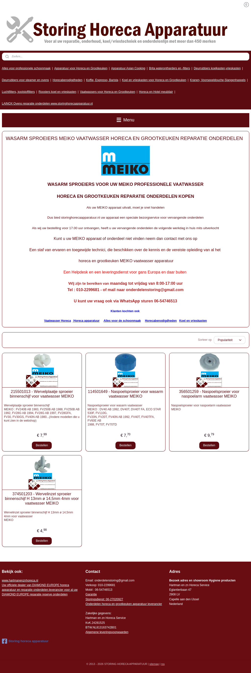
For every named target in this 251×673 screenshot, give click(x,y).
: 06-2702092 (113, 599)
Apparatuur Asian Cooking (128, 68)
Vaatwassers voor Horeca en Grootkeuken (107, 92)
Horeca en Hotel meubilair (156, 92)
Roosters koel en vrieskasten (57, 92)
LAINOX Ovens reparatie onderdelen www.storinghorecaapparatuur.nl (47, 103)
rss (163, 663)
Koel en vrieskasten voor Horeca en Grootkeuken (154, 80)
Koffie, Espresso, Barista (102, 80)
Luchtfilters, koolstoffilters (18, 92)
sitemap (154, 663)
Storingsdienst (95, 599)
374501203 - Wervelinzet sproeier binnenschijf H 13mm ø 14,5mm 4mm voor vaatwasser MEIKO (42, 498)
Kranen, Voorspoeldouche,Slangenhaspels (218, 80)
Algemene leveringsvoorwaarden (107, 632)
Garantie (91, 594)
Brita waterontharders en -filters (169, 68)
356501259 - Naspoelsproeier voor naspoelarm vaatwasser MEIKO (209, 394)
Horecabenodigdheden (67, 80)
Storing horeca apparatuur (25, 641)
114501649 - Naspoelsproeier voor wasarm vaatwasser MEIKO (125, 394)
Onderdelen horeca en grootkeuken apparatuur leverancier (124, 604)
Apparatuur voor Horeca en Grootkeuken (80, 68)
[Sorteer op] (229, 340)
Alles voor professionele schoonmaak (26, 68)
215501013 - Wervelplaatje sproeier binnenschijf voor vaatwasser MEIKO (42, 394)
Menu (125, 120)
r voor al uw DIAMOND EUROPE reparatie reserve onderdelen (40, 589)
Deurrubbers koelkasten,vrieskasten (217, 68)
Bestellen (42, 445)
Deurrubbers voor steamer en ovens (25, 80)
